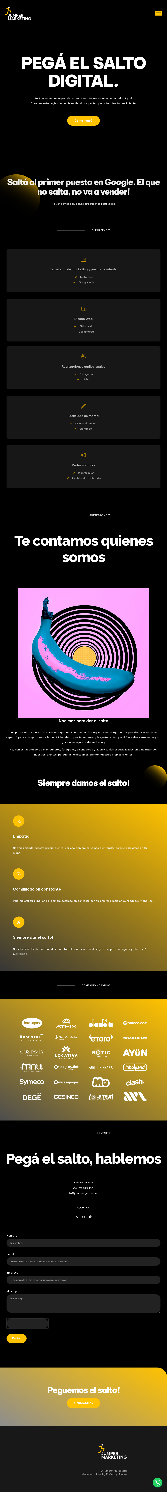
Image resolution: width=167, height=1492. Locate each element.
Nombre (12, 1235)
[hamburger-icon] (158, 13)
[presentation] (27, 1323)
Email (10, 1254)
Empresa (12, 1272)
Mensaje (12, 1291)
